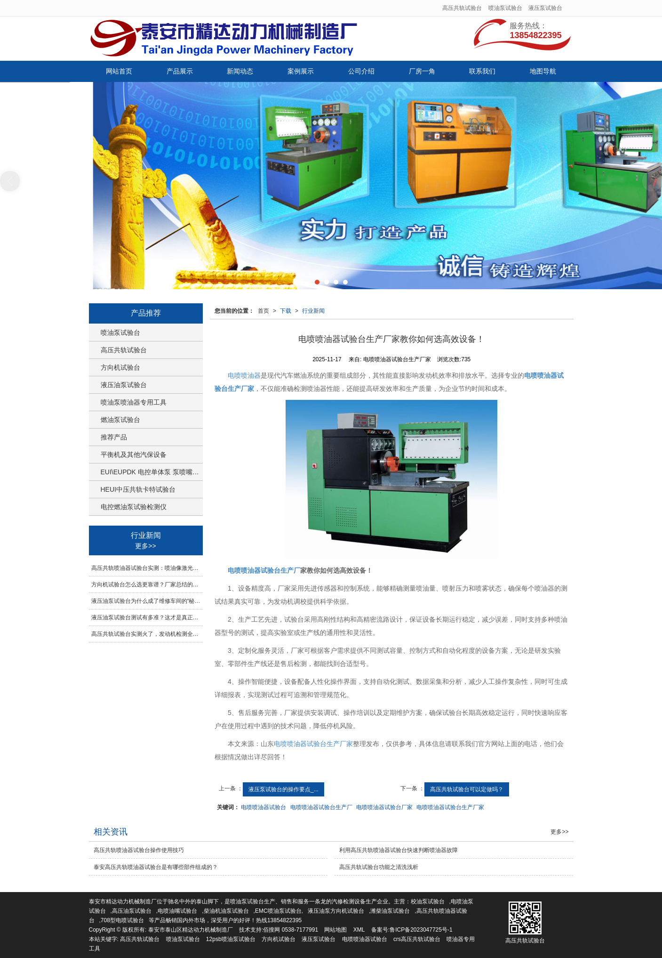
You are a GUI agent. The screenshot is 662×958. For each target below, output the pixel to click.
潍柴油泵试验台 (390, 911)
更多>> (145, 546)
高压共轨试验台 (462, 8)
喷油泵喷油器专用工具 (134, 402)
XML (359, 929)
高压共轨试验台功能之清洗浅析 (378, 867)
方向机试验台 (120, 367)
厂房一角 (422, 71)
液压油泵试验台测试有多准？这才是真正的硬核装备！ (147, 617)
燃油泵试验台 (120, 419)
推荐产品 (114, 437)
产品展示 (180, 71)
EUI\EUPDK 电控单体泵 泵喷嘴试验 (152, 472)
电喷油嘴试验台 (177, 911)
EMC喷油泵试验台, (279, 911)
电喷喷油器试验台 (263, 807)
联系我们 (482, 71)
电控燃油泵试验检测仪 (134, 507)
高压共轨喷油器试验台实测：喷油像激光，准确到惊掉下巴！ (147, 568)
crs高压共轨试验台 (416, 939)
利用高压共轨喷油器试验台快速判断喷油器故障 (398, 850)
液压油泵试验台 (124, 385)
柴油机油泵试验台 (226, 911)
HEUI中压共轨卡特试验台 (138, 489)
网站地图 (335, 929)
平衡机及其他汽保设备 (134, 454)
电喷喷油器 (244, 375)
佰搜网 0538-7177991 (290, 929)
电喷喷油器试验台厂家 (384, 807)
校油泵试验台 (428, 901)
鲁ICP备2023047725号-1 (421, 929)
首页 (263, 311)
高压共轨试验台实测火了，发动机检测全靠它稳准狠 (147, 634)
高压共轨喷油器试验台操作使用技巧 (139, 850)
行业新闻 (313, 311)
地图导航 (543, 71)
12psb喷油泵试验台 (230, 939)
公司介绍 (361, 71)
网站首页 (119, 71)
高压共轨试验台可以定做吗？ (466, 789)
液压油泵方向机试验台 (336, 911)
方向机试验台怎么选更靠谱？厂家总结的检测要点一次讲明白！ (147, 584)
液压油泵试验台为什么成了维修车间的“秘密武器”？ (147, 601)
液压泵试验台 (545, 8)
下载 (285, 311)
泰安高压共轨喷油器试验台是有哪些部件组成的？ (156, 867)
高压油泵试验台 (132, 911)
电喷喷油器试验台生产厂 (321, 807)
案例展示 (300, 71)
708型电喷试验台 (122, 920)
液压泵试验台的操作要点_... (283, 789)
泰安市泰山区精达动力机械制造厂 (190, 929)
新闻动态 (240, 71)
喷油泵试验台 (505, 8)
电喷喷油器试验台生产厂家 (313, 743)
